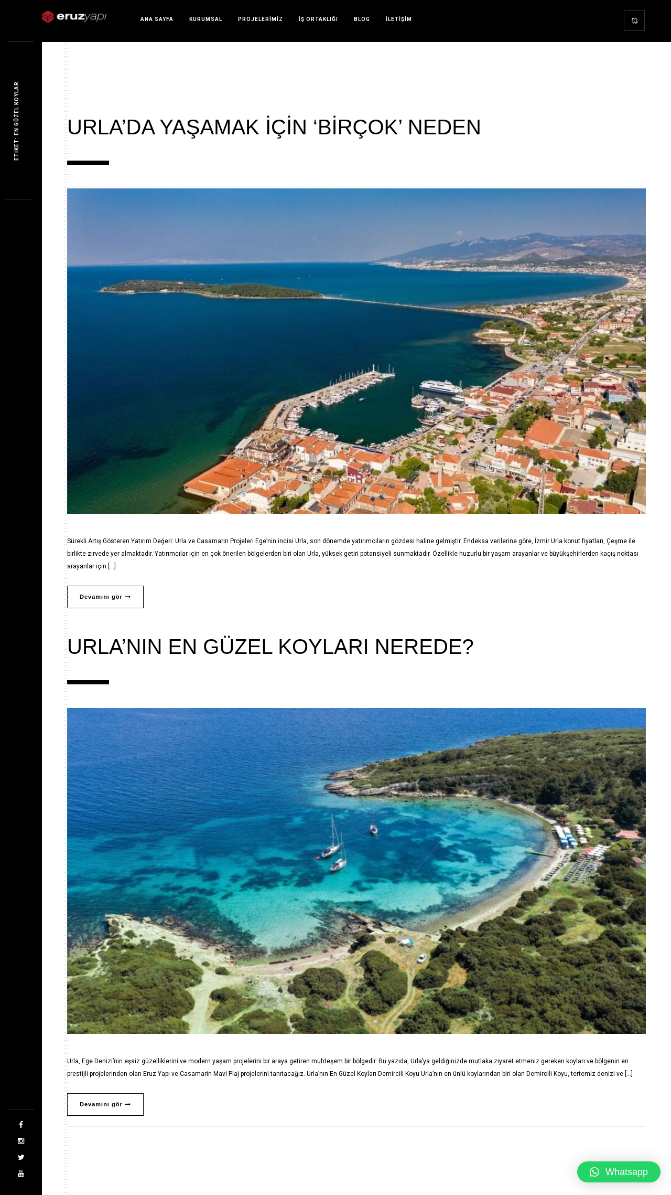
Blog (362, 19)
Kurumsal (205, 19)
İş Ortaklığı (318, 19)
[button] (619, 1171)
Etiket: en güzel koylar (16, 121)
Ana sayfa (157, 19)
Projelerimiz (260, 19)
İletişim (399, 19)
